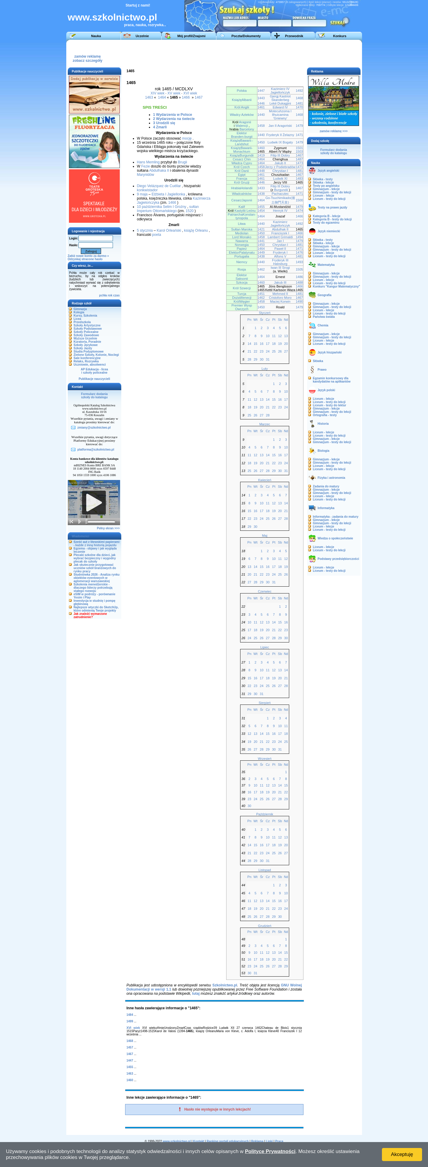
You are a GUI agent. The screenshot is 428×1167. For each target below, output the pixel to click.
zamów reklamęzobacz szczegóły (87, 57)
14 (249, 343)
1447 (261, 90)
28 (249, 359)
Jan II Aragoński (280, 125)
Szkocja (242, 282)
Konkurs (340, 36)
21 (249, 351)
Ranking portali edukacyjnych (228, 1141)
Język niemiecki (329, 231)
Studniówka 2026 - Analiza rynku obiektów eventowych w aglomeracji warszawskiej (97, 578)
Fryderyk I (280, 252)
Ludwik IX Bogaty (280, 142)
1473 (299, 163)
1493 (299, 262)
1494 (299, 237)
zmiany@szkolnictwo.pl (94, 427)
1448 (261, 171)
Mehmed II (280, 294)
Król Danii (242, 171)
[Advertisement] (250, 53)
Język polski (326, 390)
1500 (299, 200)
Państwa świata (324, 316)
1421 (261, 229)
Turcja (241, 294)
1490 (299, 301)
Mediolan (241, 233)
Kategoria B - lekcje (327, 216)
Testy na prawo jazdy (332, 207)
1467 (199, 97)
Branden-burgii (241, 136)
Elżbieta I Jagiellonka (168, 194)
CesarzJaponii (241, 200)
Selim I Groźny (174, 207)
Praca (279, 1141)
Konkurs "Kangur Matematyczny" (336, 286)
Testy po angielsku (326, 185)
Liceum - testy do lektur (329, 405)
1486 (299, 277)
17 (268, 343)
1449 (261, 252)
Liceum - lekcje (323, 195)
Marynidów (145, 175)
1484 (130, 1014)
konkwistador (147, 190)
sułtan (194, 207)
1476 (299, 252)
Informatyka (326, 508)
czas (116, 295)
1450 (261, 142)
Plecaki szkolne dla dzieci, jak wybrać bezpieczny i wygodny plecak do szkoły (95, 558)
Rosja (241, 269)
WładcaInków (242, 193)
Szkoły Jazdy (83, 348)
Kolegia (79, 312)
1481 (299, 103)
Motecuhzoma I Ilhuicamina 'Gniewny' (280, 114)
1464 (162, 97)
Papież (242, 248)
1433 (261, 188)
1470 (299, 107)
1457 (130, 1047)
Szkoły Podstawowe (88, 328)
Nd (286, 319)
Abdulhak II (280, 229)
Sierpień (264, 703)
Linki (269, 1141)
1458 (261, 125)
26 (280, 351)
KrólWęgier (242, 301)
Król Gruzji (242, 182)
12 (280, 336)
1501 (299, 148)
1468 (299, 98)
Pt (273, 319)
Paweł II (280, 248)
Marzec (264, 424)
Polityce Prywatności (270, 1151)
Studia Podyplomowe (89, 351)
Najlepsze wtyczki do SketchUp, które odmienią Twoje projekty (96, 609)
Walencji (241, 125)
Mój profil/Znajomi (191, 36)
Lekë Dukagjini (280, 103)
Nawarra (241, 241)
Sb (280, 319)
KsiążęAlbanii (241, 100)
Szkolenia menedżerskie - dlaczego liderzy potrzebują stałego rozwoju (93, 588)
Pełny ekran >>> (108, 528)
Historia (323, 423)
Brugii (182, 162)
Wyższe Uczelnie (85, 338)
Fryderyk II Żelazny (280, 135)
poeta (156, 235)
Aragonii (245, 122)
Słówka (318, 361)
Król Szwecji (242, 288)
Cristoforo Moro (280, 297)
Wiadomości (80, 536)
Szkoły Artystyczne (87, 325)
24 (268, 351)
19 (280, 343)
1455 (261, 207)
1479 (299, 125)
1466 (186, 97)
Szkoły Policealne (86, 332)
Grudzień (264, 926)
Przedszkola (82, 322)
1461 (261, 107)
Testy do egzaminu (326, 222)
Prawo (322, 369)
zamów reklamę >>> (333, 131)
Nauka (96, 36)
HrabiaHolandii (241, 188)
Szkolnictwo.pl (224, 985)
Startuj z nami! (138, 5)
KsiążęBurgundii (242, 155)
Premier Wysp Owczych (242, 307)
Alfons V (280, 256)
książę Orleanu (196, 230)
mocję (187, 138)
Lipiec (264, 647)
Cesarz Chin (242, 159)
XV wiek (173, 93)
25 (274, 351)
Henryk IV (280, 210)
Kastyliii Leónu (245, 210)
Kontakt (198, 1141)
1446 (261, 103)
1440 (261, 114)
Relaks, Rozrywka (86, 361)
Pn (249, 319)
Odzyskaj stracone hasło (85, 259)
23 (261, 351)
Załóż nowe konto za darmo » (88, 256)
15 (255, 343)
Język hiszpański (330, 352)
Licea (77, 318)
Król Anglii (242, 107)
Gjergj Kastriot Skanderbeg (280, 98)
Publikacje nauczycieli (94, 378)
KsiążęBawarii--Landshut (241, 142)
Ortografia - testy (325, 415)
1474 (299, 210)
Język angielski (328, 170)
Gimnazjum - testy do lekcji (332, 192)
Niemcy (241, 262)
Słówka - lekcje (323, 182)
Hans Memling (148, 162)
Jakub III (280, 282)
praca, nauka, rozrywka (143, 25)
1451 (261, 294)
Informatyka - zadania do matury (335, 516)
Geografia (325, 295)
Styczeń (264, 313)
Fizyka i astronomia (331, 477)
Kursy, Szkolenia (85, 315)
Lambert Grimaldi (280, 237)
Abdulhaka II (159, 170)
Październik (264, 814)
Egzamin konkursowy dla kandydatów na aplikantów (332, 380)
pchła (103, 295)
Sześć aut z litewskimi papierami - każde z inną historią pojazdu (97, 543)
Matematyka (326, 264)
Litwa (242, 223)
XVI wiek (190, 93)
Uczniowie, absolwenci (90, 364)
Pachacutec (280, 193)
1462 (261, 269)
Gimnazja (80, 309)
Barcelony (247, 129)
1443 (261, 98)
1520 (190, 211)
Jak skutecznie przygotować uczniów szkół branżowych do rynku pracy (95, 568)
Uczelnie (142, 36)
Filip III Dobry (280, 155)
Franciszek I (280, 233)
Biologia (323, 450)
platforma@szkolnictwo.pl (95, 449)
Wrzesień (265, 758)
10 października (149, 207)
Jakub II (280, 163)
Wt (255, 319)
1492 (299, 90)
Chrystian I (280, 171)
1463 (149, 97)
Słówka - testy (323, 179)
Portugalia (241, 256)
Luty (265, 368)
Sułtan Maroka (241, 229)
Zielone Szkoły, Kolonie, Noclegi (96, 354)
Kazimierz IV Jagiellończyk (280, 90)
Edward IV (280, 107)
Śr (261, 319)
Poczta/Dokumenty (246, 36)
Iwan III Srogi (280, 267)
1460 (261, 148)
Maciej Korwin (280, 301)
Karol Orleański (169, 230)
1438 (261, 193)
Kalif (242, 207)
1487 (299, 159)
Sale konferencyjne (87, 358)
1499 (130, 1021)
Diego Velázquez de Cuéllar (159, 186)
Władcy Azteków (242, 114)
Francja (241, 178)
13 (286, 336)
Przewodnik (294, 36)
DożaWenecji (241, 297)
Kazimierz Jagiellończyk (280, 223)
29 (255, 359)
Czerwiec (264, 591)
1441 (261, 241)
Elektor (242, 133)
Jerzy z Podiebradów (280, 167)
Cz (268, 319)
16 (261, 343)
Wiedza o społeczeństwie (335, 538)
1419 (261, 155)
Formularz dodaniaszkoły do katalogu (94, 395)
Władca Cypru (242, 163)
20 (286, 343)
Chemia (323, 325)
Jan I (280, 241)
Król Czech (242, 167)
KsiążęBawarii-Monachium (242, 149)
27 (286, 351)
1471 (299, 135)
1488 (299, 282)
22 (255, 351)
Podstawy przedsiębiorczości (338, 558)
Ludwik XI (280, 178)
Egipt (242, 174)
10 (268, 336)
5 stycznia (145, 230)
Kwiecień (264, 480)
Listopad (265, 870)
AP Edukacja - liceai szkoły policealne (94, 371)
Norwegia (242, 245)
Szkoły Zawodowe (86, 335)
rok (110, 295)
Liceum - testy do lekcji (329, 198)
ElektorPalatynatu (241, 252)
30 (261, 359)
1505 (299, 269)
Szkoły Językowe (86, 345)
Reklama (257, 1141)
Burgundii (281, 190)
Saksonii (241, 278)
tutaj (195, 993)
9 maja (142, 194)
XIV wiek (158, 93)
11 (274, 336)
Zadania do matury (326, 486)
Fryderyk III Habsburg (280, 262)
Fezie (145, 166)
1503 (299, 151)
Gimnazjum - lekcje (326, 189)
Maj (265, 535)
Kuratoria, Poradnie (87, 341)
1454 (261, 210)
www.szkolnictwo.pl (112, 17)
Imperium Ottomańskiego (157, 211)
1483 (299, 178)
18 (274, 343)
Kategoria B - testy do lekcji (332, 219)
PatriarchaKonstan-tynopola (242, 216)
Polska (242, 90)
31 (268, 359)
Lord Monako (241, 237)
